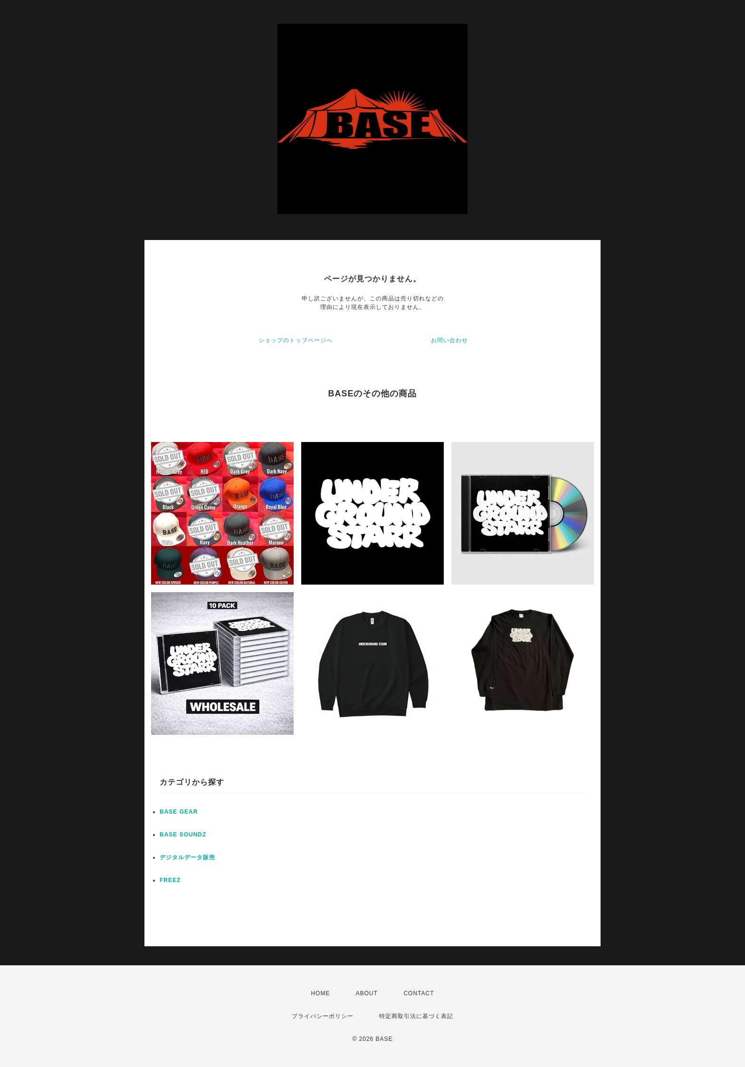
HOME (320, 993)
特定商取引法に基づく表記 (416, 1016)
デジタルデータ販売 (187, 857)
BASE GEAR (179, 811)
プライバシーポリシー (322, 1016)
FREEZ (170, 880)
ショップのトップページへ (295, 340)
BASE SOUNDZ (183, 834)
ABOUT (367, 993)
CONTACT (418, 993)
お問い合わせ (449, 340)
